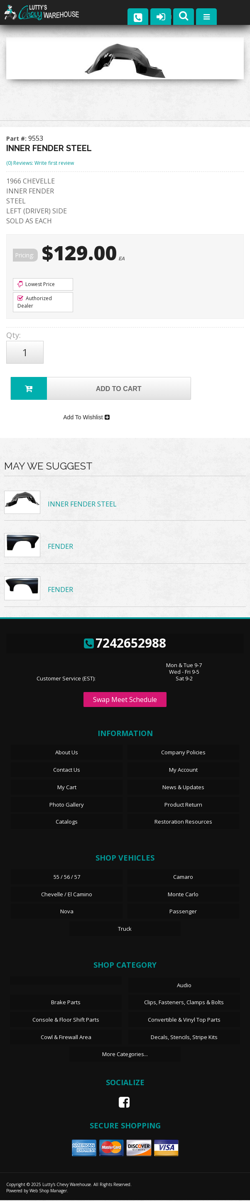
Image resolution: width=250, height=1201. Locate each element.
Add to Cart (76, 388)
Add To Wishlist (86, 418)
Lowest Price (36, 284)
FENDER (60, 547)
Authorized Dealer (34, 302)
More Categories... (125, 1055)
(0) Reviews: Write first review (40, 162)
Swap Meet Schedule (125, 700)
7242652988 (125, 643)
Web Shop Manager (48, 1191)
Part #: (17, 138)
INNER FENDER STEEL (82, 505)
